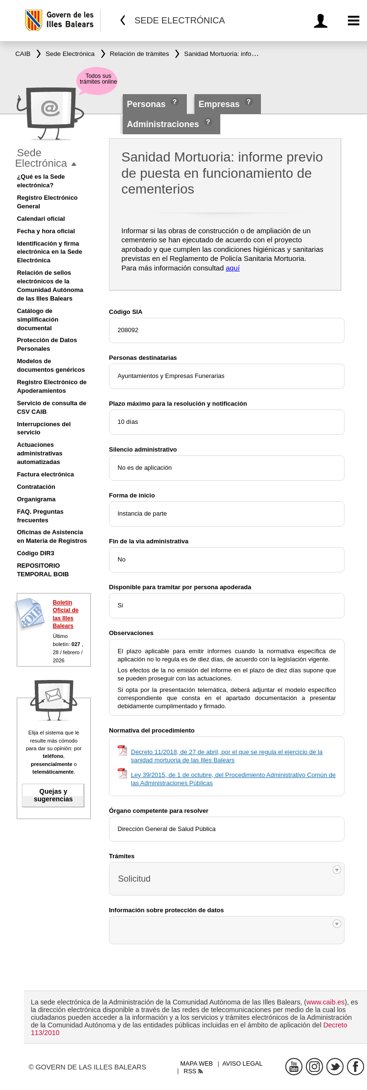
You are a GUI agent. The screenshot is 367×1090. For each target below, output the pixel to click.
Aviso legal (242, 1063)
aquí (232, 268)
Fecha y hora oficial (46, 231)
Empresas (218, 104)
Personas (147, 104)
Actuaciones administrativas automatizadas (39, 453)
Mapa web (196, 1063)
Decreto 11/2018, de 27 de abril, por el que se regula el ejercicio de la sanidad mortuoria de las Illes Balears (227, 756)
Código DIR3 (35, 553)
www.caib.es (325, 1002)
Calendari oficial (41, 218)
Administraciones (163, 124)
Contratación (36, 486)
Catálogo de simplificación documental (37, 319)
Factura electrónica (45, 474)
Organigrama (36, 499)
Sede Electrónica (41, 158)
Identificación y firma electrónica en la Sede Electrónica (49, 252)
